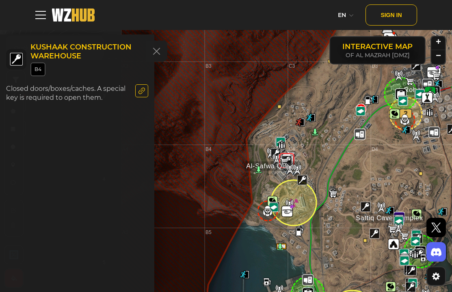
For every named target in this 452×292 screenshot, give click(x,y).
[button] (415, 65)
